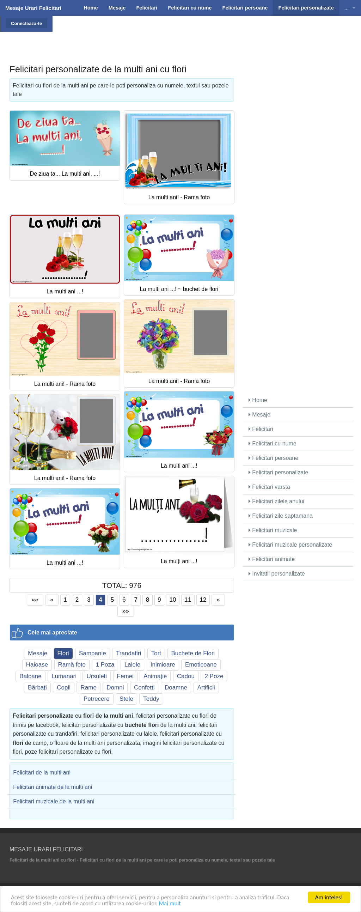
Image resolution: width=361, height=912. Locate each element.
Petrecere (97, 698)
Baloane (30, 676)
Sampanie (92, 653)
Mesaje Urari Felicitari (33, 8)
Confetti (144, 687)
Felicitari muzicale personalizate (290, 545)
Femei (125, 676)
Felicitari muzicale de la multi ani (53, 801)
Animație (155, 676)
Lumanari (64, 676)
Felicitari (261, 429)
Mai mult (170, 903)
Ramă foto (72, 664)
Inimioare (163, 664)
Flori (63, 653)
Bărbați (37, 687)
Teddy (151, 698)
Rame (88, 687)
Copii (64, 687)
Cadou (186, 676)
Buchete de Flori (193, 653)
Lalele (132, 664)
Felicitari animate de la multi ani (52, 787)
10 (172, 599)
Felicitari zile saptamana (281, 516)
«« (35, 599)
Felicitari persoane (273, 458)
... (346, 8)
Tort (156, 653)
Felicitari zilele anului (276, 501)
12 (203, 599)
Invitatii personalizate (277, 574)
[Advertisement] (203, 33)
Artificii (206, 687)
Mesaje (37, 653)
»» (126, 610)
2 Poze (213, 676)
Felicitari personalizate (278, 472)
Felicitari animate (272, 559)
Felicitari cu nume (272, 443)
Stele (126, 698)
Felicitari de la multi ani (42, 773)
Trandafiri (128, 653)
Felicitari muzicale (273, 530)
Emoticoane (201, 664)
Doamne (176, 687)
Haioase (37, 664)
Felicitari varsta (269, 487)
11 (187, 599)
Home (258, 400)
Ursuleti (96, 676)
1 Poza (105, 664)
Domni (115, 687)
